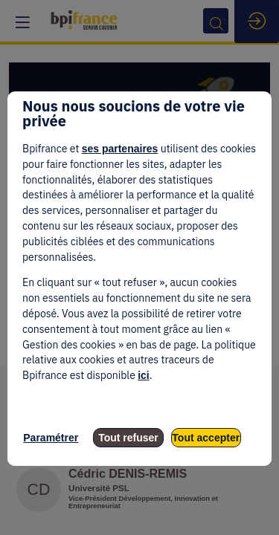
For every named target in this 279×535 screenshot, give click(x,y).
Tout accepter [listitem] (206, 438)
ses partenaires (120, 149)
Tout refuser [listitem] (128, 438)
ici (144, 375)
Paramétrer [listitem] (50, 438)
